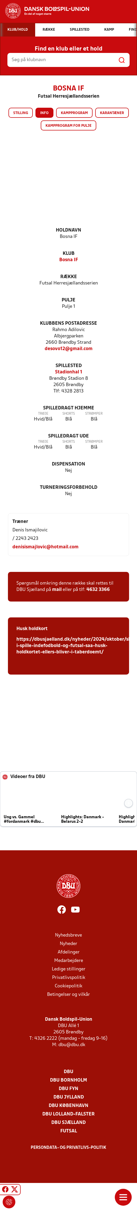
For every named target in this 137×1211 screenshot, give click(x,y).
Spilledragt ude (68, 436)
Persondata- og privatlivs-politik (68, 1148)
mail (57, 590)
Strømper (94, 413)
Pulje (68, 300)
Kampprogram (74, 113)
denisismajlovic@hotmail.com (45, 547)
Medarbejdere (68, 961)
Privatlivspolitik (68, 977)
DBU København (68, 1106)
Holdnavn (68, 230)
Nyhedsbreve (68, 935)
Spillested (69, 366)
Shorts (68, 413)
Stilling (20, 113)
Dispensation (68, 464)
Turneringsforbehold (68, 487)
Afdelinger (69, 952)
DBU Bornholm (68, 1080)
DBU (68, 1072)
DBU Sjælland (68, 1122)
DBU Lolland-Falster (68, 1114)
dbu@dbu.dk (71, 1045)
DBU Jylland (68, 1097)
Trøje (43, 413)
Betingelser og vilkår (68, 994)
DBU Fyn (68, 1089)
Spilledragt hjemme (68, 408)
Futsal (68, 1131)
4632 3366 (98, 590)
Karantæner (112, 113)
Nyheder (68, 944)
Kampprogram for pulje (68, 126)
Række (68, 277)
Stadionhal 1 (68, 372)
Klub (69, 253)
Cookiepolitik (68, 986)
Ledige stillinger (68, 969)
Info (44, 113)
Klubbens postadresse (68, 323)
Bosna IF (68, 260)
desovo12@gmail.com (69, 349)
